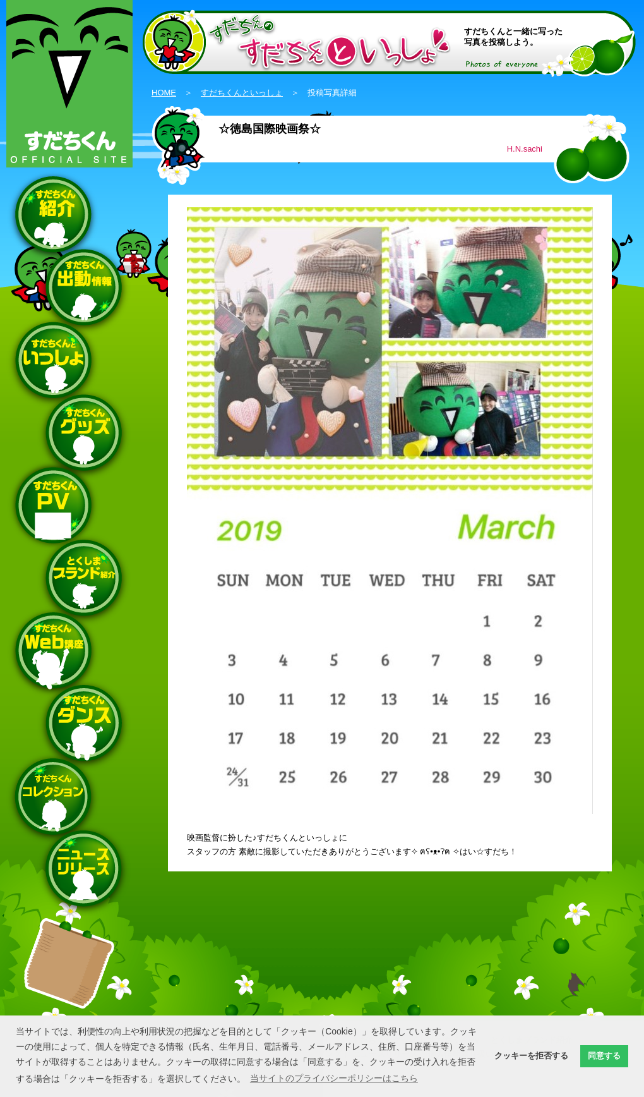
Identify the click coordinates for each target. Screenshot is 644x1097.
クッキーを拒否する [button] (531, 1056)
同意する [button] (604, 1056)
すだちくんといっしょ (242, 92)
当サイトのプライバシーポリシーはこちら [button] (334, 1078)
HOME (164, 92)
